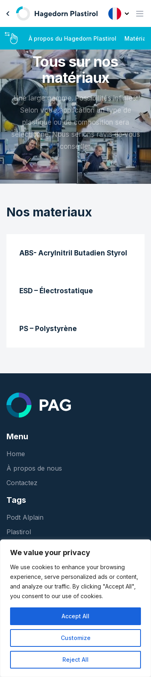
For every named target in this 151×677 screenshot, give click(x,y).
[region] (75, 608)
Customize (76, 637)
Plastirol (18, 532)
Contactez (21, 483)
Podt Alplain (24, 517)
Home (15, 454)
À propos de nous (34, 468)
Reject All (75, 659)
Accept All (75, 616)
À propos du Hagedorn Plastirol (72, 38)
